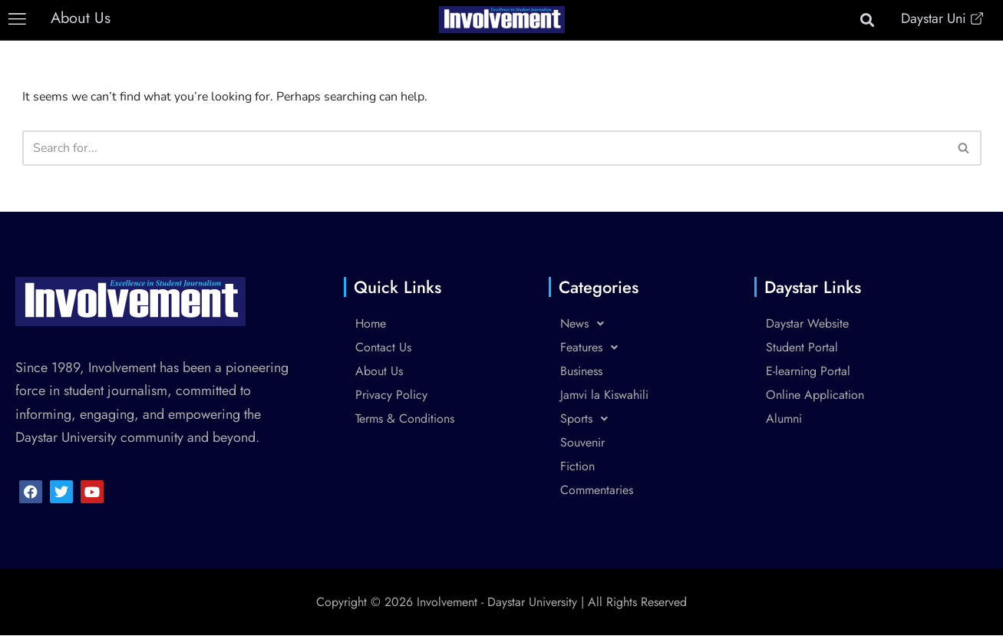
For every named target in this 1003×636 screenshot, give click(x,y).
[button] (17, 19)
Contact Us (383, 348)
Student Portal (802, 348)
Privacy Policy (391, 395)
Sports (588, 419)
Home (370, 324)
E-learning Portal (808, 372)
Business (581, 372)
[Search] (484, 148)
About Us (379, 372)
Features (593, 348)
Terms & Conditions (404, 419)
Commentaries (596, 490)
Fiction (577, 467)
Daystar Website (807, 324)
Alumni (784, 419)
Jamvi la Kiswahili (604, 395)
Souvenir (582, 443)
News (586, 324)
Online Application (815, 395)
